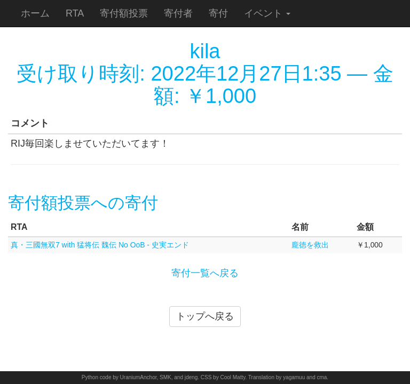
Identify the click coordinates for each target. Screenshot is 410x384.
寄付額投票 (124, 13)
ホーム (35, 13)
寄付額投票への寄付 (83, 203)
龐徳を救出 (310, 245)
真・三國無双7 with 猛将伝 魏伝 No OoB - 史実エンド (100, 245)
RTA (75, 13)
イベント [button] (267, 13)
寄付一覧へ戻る (205, 273)
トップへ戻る (205, 316)
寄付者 (178, 13)
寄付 (218, 13)
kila (205, 51)
